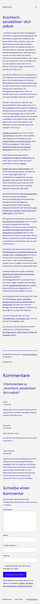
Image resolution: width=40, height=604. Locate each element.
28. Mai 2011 (7, 454)
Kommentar (8, 509)
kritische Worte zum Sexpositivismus (17, 141)
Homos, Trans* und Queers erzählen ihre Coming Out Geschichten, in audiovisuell (19, 302)
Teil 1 (22, 188)
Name (6, 535)
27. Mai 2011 (7, 404)
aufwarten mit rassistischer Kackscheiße (18, 274)
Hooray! (23, 163)
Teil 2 (26, 188)
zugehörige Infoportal (17, 285)
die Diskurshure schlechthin (13, 221)
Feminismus (33, 354)
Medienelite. (7, 7)
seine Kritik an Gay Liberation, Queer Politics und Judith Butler (20, 211)
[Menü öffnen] (36, 7)
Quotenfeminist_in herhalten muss (16, 318)
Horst (5, 402)
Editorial (25, 354)
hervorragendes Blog (29, 194)
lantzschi (6, 425)
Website (6, 556)
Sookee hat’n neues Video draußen (16, 169)
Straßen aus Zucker (10, 133)
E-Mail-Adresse (10, 545)
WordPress (33, 599)
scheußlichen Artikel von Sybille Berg (17, 158)
